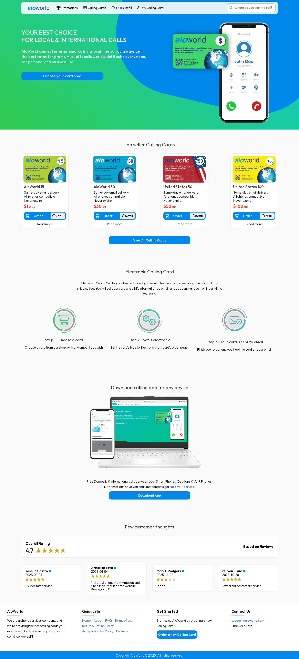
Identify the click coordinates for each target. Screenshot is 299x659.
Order (34, 216)
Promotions (67, 7)
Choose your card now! (62, 76)
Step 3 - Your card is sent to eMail (234, 342)
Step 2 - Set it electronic (149, 340)
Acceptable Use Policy (97, 631)
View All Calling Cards (149, 240)
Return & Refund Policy (98, 626)
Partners (122, 631)
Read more (45, 224)
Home (86, 620)
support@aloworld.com (247, 620)
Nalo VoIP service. (182, 487)
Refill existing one (58, 217)
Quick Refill (121, 7)
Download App (149, 495)
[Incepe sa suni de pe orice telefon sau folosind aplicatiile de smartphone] (234, 320)
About (97, 620)
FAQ (108, 620)
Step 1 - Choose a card (64, 340)
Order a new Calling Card (177, 634)
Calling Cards (94, 7)
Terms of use (123, 620)
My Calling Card (150, 7)
